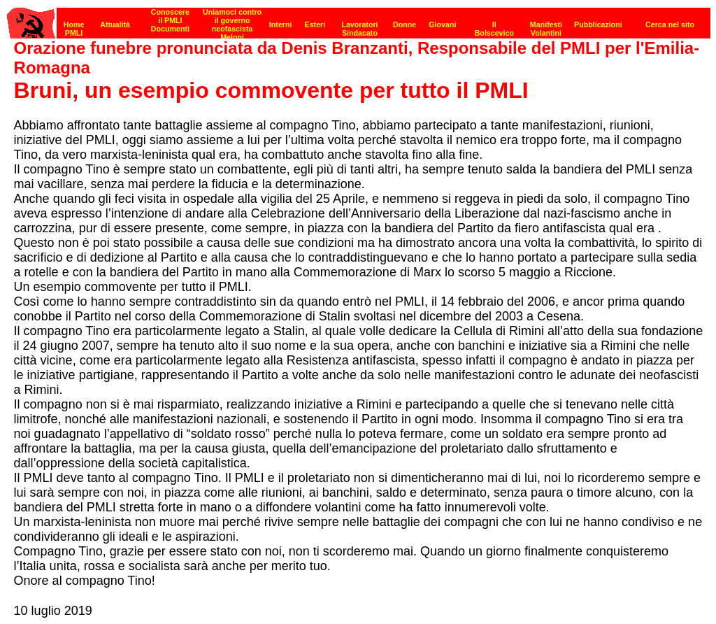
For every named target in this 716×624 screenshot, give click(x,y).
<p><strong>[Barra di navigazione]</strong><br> (358, 19)
